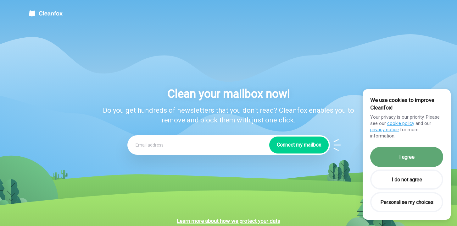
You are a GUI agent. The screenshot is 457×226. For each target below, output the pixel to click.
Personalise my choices (406, 202)
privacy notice (384, 129)
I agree (407, 157)
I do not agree (407, 180)
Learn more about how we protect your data (228, 221)
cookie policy (400, 123)
